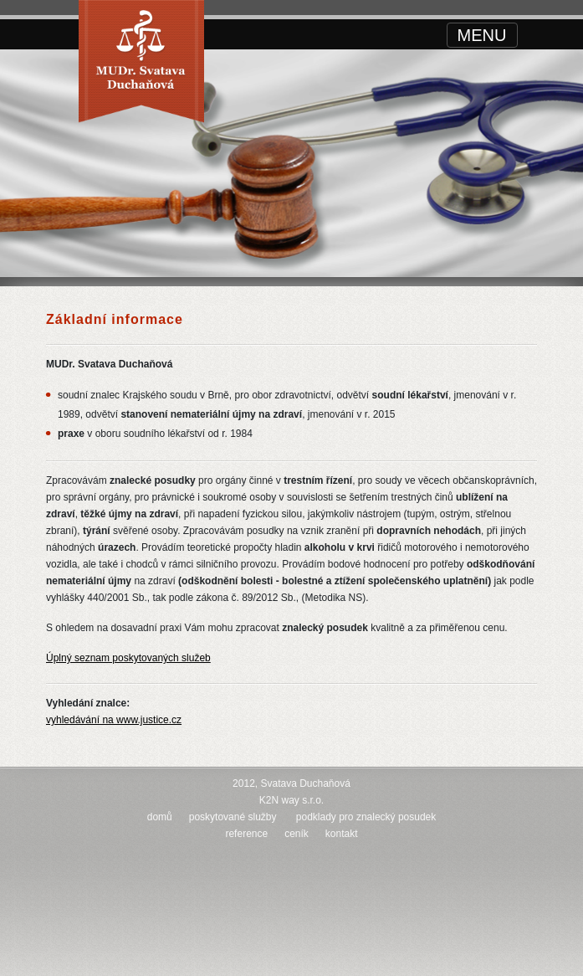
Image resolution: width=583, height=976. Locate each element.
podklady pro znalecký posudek (366, 817)
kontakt (341, 834)
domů (159, 817)
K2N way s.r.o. (291, 800)
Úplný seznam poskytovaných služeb (128, 658)
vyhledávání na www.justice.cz (114, 720)
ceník (296, 834)
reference (246, 834)
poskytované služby (233, 817)
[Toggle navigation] (482, 35)
